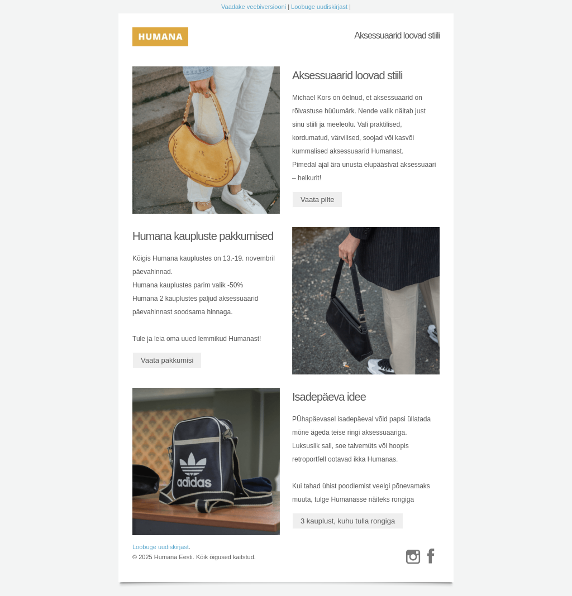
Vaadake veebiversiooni (253, 6)
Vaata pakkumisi (167, 360)
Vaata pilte (317, 199)
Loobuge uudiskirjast (319, 6)
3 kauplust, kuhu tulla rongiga (348, 521)
